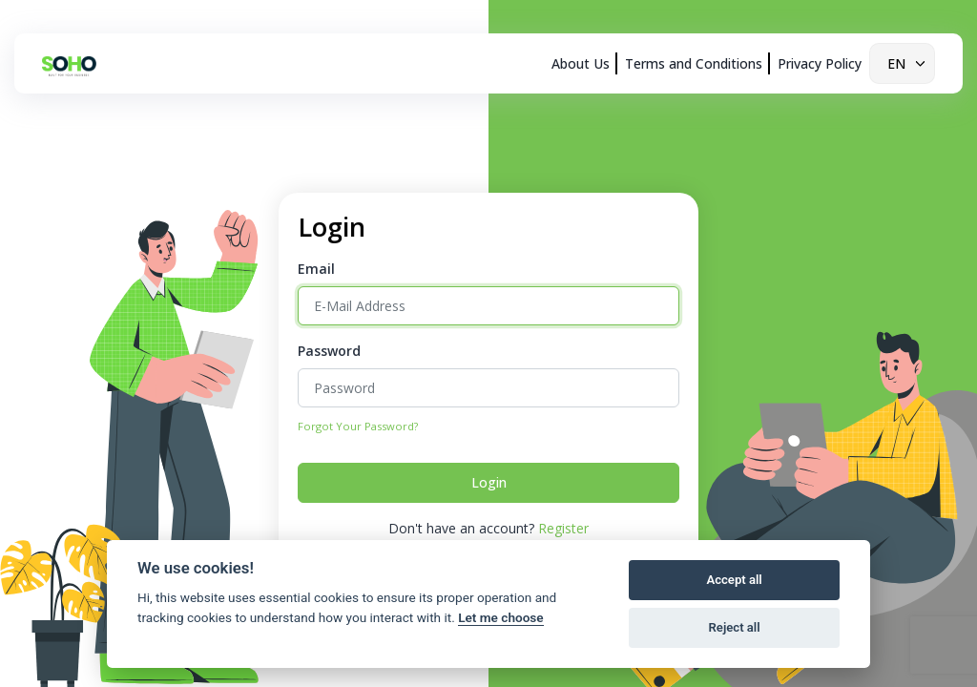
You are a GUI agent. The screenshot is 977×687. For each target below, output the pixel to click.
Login (489, 482)
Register (563, 528)
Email (316, 269)
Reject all (734, 627)
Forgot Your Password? (358, 426)
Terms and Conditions (693, 63)
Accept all (733, 579)
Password (329, 351)
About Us (580, 63)
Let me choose (500, 617)
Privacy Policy (820, 63)
